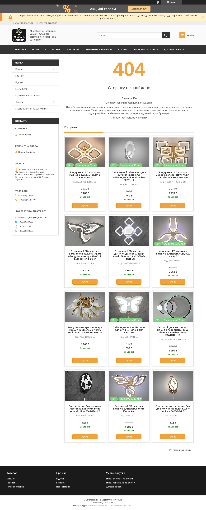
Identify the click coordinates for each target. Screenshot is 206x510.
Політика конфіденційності (122, 506)
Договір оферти (174, 49)
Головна (20, 49)
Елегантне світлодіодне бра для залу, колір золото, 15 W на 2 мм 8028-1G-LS (173, 409)
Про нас (56, 49)
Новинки (11, 483)
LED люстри (21, 89)
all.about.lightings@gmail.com (32, 217)
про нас (19, 75)
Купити (85, 206)
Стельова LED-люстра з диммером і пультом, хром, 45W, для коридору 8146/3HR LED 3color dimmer (85, 255)
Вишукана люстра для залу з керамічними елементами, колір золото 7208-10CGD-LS (85, 330)
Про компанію (63, 487)
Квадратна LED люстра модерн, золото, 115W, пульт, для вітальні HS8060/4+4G (173, 175)
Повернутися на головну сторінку (129, 117)
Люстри (19, 102)
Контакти (73, 49)
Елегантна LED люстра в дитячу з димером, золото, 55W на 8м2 (129, 409)
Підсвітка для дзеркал (27, 95)
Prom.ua (118, 500)
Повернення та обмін (98, 49)
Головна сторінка (15, 487)
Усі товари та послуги (180, 450)
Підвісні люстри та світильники (31, 108)
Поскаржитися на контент (96, 506)
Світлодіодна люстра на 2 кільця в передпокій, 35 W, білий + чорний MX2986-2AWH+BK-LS (172, 331)
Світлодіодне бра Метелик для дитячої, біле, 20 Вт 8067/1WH (129, 330)
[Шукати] (166, 35)
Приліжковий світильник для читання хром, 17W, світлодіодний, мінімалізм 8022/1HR (129, 176)
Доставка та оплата (145, 49)
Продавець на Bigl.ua (103, 503)
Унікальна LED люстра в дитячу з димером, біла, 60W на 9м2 (173, 254)
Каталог (37, 49)
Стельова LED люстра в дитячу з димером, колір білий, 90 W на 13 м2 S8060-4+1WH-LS (129, 255)
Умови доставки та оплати (119, 479)
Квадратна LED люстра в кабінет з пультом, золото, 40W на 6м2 (85, 175)
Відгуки (122, 49)
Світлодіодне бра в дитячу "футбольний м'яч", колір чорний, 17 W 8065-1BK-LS (85, 409)
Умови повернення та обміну (120, 483)
